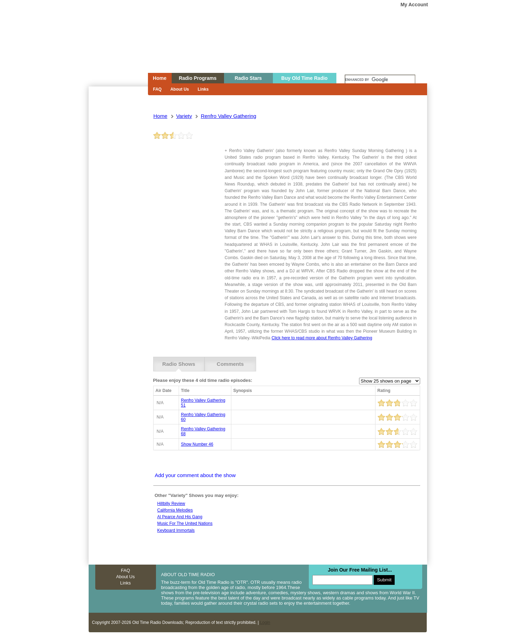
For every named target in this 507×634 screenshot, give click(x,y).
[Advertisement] (118, 212)
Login (265, 622)
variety (184, 116)
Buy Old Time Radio (304, 78)
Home (113, 49)
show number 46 (197, 444)
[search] (380, 80)
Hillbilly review (171, 503)
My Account (414, 4)
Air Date (164, 390)
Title (185, 390)
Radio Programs (197, 78)
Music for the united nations (185, 523)
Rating (384, 390)
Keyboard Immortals (176, 530)
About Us (179, 89)
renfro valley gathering (228, 116)
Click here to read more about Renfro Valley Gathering (321, 337)
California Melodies (175, 510)
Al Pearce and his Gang (179, 516)
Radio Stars (248, 78)
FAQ (157, 89)
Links (203, 89)
